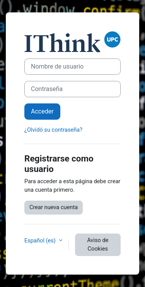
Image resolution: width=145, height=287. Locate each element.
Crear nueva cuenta (53, 207)
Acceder (42, 111)
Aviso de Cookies (97, 244)
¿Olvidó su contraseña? (53, 129)
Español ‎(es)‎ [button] (40, 240)
